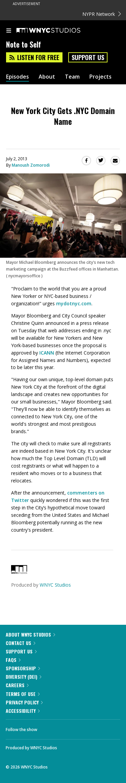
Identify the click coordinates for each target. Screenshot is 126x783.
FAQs (13, 659)
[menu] (8, 31)
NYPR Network (101, 14)
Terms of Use (23, 693)
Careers (17, 685)
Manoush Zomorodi (31, 165)
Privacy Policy (24, 702)
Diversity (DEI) (23, 676)
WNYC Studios (55, 585)
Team (72, 77)
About (47, 77)
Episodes (17, 77)
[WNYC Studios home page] (56, 31)
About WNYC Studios (30, 634)
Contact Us (20, 642)
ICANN (46, 352)
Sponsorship (23, 668)
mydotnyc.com (73, 303)
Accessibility (23, 710)
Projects (100, 77)
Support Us (88, 57)
